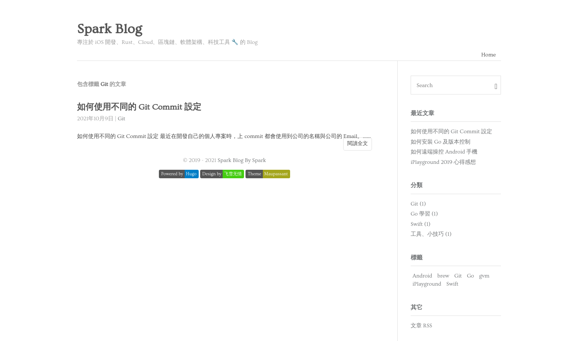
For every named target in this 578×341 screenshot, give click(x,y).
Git (121, 119)
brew (443, 276)
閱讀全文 (357, 144)
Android (422, 276)
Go (470, 276)
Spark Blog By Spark (241, 160)
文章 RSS (421, 326)
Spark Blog (109, 29)
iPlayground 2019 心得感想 (443, 162)
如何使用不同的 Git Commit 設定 (139, 107)
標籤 (416, 257)
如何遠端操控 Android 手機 (444, 152)
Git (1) (418, 204)
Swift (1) (421, 224)
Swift (452, 284)
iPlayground (426, 284)
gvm (484, 276)
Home (488, 55)
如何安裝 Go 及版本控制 (440, 142)
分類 (416, 185)
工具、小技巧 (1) (431, 234)
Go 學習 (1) (424, 214)
